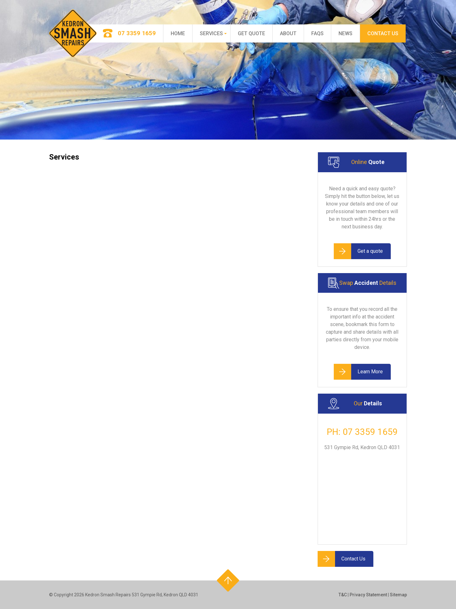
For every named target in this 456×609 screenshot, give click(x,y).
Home (178, 33)
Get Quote (251, 33)
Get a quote (358, 251)
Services (211, 33)
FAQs (317, 33)
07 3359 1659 (370, 432)
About (288, 33)
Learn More (358, 372)
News (345, 33)
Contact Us (382, 33)
